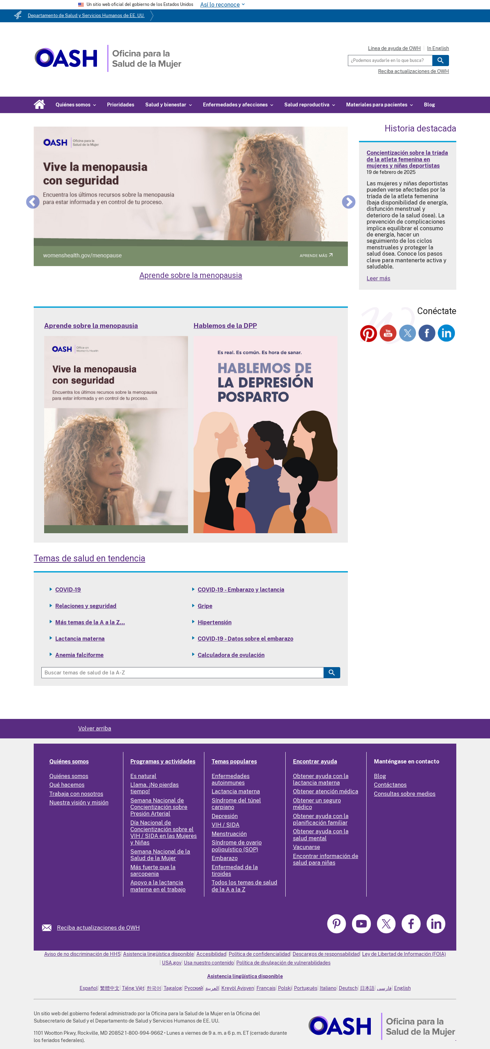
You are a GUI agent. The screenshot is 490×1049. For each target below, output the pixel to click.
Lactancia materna (80, 638)
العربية (212, 988)
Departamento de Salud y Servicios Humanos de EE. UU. (86, 15)
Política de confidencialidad (259, 954)
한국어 (154, 988)
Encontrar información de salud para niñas (325, 859)
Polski (285, 988)
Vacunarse (306, 847)
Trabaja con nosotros (76, 794)
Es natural (143, 776)
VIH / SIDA (225, 825)
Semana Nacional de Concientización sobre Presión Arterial (158, 807)
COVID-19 (68, 589)
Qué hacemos (66, 785)
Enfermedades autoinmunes (231, 779)
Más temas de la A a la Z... (90, 622)
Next (349, 202)
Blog (429, 104)
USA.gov (171, 963)
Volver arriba (94, 728)
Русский (194, 988)
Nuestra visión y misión (78, 802)
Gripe (205, 606)
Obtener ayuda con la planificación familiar (321, 819)
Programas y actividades (162, 761)
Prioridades (120, 104)
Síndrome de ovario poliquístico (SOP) (237, 845)
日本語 (367, 988)
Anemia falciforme (79, 655)
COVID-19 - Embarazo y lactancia (241, 589)
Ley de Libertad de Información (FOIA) (404, 954)
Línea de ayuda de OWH (394, 48)
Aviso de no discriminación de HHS (82, 954)
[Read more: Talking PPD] (265, 531)
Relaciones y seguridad (85, 606)
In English (438, 48)
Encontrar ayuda (315, 761)
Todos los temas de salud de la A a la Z (244, 885)
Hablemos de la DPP (225, 325)
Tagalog (173, 988)
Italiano (328, 988)
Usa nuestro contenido (209, 963)
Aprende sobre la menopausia (91, 325)
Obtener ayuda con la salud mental (321, 834)
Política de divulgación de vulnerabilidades (283, 963)
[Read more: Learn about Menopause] (116, 531)
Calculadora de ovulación (231, 655)
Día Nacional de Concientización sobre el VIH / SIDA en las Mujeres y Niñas (163, 832)
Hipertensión (214, 622)
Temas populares (234, 761)
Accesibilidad (211, 954)
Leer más (378, 278)
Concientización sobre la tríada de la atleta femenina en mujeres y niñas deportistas (407, 159)
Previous (33, 202)
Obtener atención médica (325, 791)
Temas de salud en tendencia (89, 558)
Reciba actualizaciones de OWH (413, 71)
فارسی (384, 988)
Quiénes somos (69, 761)
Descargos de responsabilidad (326, 954)
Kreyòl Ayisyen (237, 988)
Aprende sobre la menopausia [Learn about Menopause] (190, 275)
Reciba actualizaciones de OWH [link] (98, 927)
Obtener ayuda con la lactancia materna (321, 779)
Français (266, 988)
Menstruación (229, 834)
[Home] (107, 70)
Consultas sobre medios (404, 794)
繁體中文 (110, 988)
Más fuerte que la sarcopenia (152, 870)
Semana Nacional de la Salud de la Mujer (160, 855)
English (402, 988)
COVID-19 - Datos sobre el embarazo (245, 638)
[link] (49, 927)
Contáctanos (390, 785)
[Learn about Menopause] (191, 196)
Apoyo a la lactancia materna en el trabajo (158, 885)
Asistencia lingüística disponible (158, 954)
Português (305, 988)
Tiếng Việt (133, 988)
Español (89, 988)
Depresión (225, 816)
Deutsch (348, 988)
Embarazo (225, 858)
